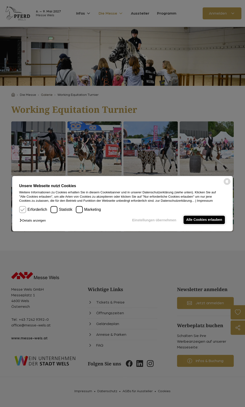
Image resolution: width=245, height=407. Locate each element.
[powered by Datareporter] (227, 184)
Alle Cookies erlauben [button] (204, 220)
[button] (34, 220)
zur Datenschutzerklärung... (174, 200)
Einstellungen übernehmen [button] (154, 220)
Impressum (205, 200)
